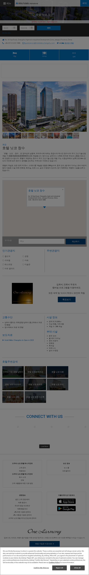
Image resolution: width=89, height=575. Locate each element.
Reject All (59, 568)
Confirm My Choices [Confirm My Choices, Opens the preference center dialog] (41, 568)
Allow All (77, 568)
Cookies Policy (54, 562)
